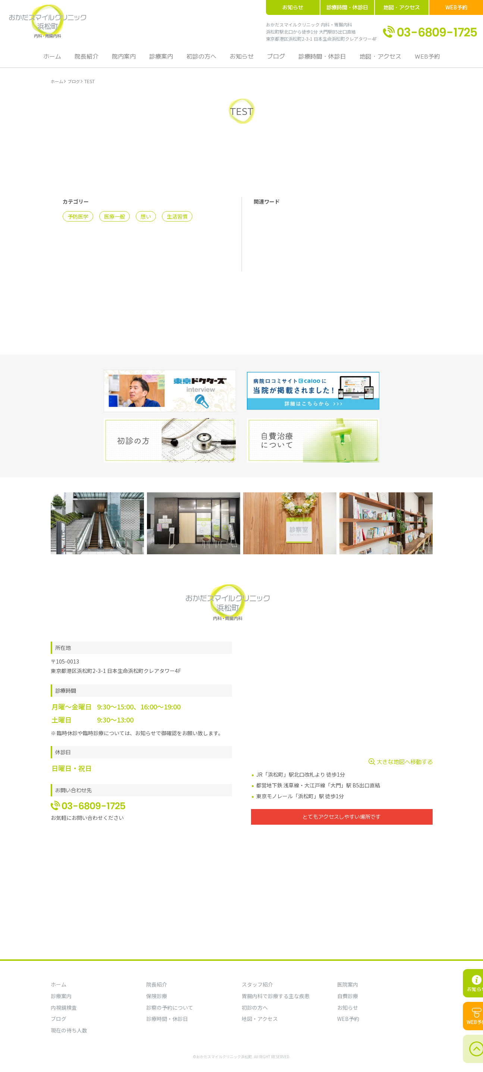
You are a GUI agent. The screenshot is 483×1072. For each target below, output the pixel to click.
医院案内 (347, 984)
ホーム (59, 59)
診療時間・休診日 (347, 7)
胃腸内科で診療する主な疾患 (276, 996)
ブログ (274, 59)
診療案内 (163, 59)
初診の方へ (202, 59)
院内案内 (127, 59)
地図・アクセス (401, 7)
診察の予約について (169, 1007)
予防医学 (78, 219)
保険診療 (156, 996)
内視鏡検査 (64, 1007)
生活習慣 (177, 219)
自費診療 (347, 996)
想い (146, 219)
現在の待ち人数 (69, 1030)
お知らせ (292, 7)
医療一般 (114, 219)
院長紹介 (92, 59)
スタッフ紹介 (257, 984)
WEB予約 (456, 7)
